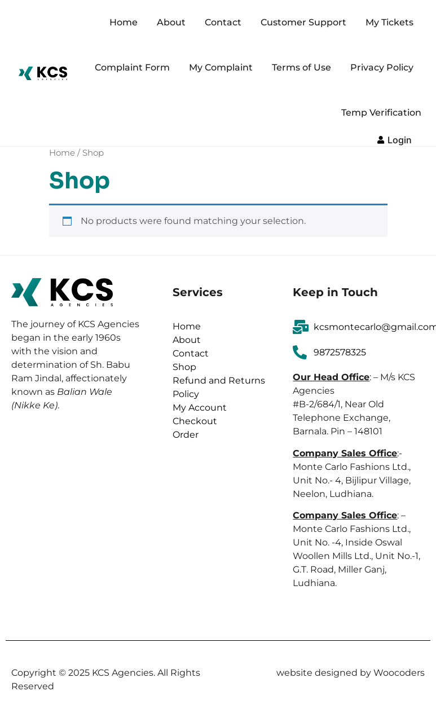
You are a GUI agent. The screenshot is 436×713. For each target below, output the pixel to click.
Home (123, 22)
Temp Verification (381, 112)
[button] (394, 138)
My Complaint (221, 67)
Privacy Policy (381, 67)
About (171, 22)
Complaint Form (132, 67)
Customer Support (303, 22)
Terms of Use (301, 67)
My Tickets (389, 22)
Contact (223, 22)
